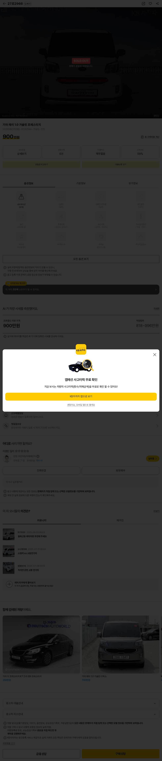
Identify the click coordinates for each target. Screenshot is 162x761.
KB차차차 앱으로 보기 (81, 396)
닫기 (155, 355)
